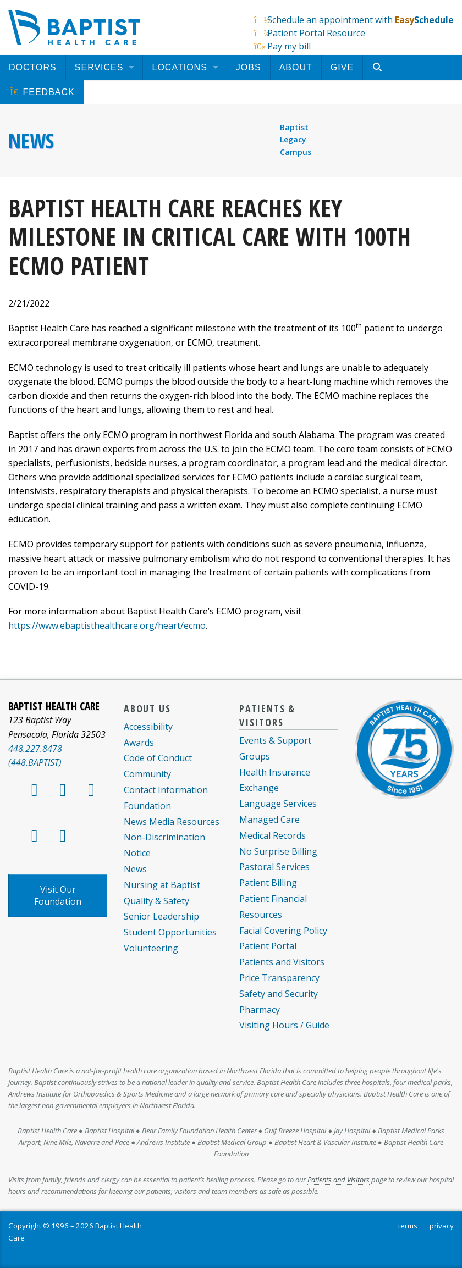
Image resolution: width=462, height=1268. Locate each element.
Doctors (33, 67)
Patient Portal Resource (316, 33)
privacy (442, 1226)
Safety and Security (278, 994)
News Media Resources (171, 822)
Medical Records (272, 835)
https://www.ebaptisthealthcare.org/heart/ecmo (107, 625)
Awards (139, 743)
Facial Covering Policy (283, 930)
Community (147, 774)
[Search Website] (378, 67)
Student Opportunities (170, 932)
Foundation (147, 806)
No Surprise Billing (278, 851)
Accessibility (148, 727)
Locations (179, 67)
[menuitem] (32, 67)
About (295, 67)
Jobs (248, 67)
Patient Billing (268, 883)
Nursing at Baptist (162, 885)
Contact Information (166, 790)
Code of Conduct (158, 758)
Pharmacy (259, 1010)
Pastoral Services (274, 867)
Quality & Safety (156, 901)
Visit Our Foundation (57, 895)
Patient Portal (267, 946)
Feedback (42, 92)
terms (407, 1226)
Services (99, 67)
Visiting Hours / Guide (284, 1025)
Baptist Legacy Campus (295, 139)
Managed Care (269, 819)
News (31, 140)
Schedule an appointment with (360, 20)
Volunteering (151, 948)
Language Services (278, 804)
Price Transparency (279, 978)
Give (342, 67)
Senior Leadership (161, 916)
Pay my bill (289, 46)
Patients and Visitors (281, 962)
